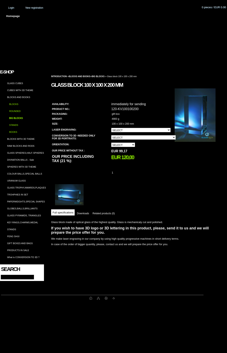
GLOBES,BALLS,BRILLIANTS (22, 208)
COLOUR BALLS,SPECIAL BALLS (24, 174)
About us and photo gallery (47, 16)
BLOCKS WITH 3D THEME (21, 139)
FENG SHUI (13, 236)
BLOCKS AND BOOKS (18, 97)
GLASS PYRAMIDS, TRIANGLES (24, 215)
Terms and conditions (88, 16)
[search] (37, 276)
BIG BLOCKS (16, 118)
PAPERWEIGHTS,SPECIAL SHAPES (26, 201)
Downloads (83, 213)
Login (11, 7)
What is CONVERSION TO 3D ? (23, 257)
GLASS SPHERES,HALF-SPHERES (25, 153)
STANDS (13, 125)
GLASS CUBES (15, 83)
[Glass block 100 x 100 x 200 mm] (195, 119)
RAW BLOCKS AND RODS (20, 146)
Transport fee (120, 16)
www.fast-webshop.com (45, 298)
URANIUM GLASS (16, 180)
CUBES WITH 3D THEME (20, 90)
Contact (171, 16)
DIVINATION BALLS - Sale (20, 160)
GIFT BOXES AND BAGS (20, 243)
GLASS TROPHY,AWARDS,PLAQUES (26, 187)
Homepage (13, 16)
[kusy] (117, 172)
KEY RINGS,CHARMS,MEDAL (22, 222)
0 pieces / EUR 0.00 (214, 7)
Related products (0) (104, 213)
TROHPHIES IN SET (17, 194)
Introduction (59, 76)
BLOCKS (13, 104)
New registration (34, 7)
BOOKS (13, 132)
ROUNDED (15, 111)
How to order (147, 16)
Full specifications (63, 212)
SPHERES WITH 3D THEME (21, 167)
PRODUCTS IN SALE (18, 250)
